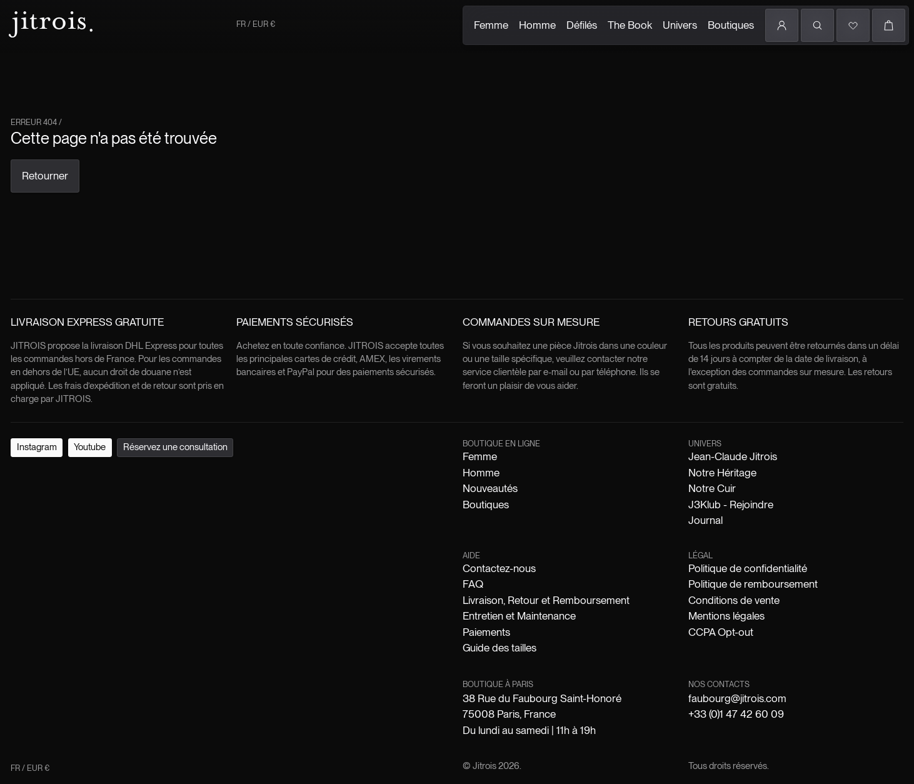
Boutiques (731, 25)
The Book (630, 25)
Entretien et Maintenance (519, 616)
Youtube (90, 447)
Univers (680, 25)
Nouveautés (490, 488)
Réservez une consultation (175, 447)
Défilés (581, 25)
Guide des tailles (499, 647)
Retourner (45, 175)
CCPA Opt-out (720, 632)
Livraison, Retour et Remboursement (546, 600)
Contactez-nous (499, 568)
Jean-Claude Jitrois (732, 456)
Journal (705, 520)
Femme (491, 25)
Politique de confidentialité (747, 568)
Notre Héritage (722, 472)
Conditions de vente (734, 600)
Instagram (37, 447)
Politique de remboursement (753, 584)
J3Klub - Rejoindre (730, 504)
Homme (537, 25)
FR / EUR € (255, 24)
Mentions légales (726, 616)
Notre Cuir (712, 488)
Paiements (486, 632)
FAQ (473, 584)
